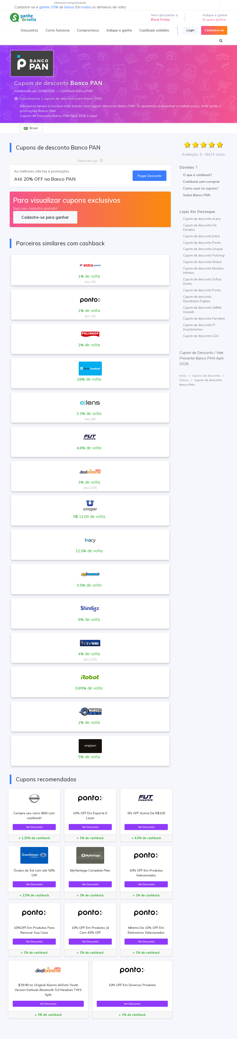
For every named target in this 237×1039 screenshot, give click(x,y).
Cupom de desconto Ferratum (204, 318)
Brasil (31, 128)
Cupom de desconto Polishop (204, 255)
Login (190, 30)
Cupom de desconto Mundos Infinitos (203, 270)
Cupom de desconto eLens (202, 219)
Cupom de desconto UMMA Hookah (202, 310)
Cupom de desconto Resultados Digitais (197, 299)
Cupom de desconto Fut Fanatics (199, 227)
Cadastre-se (214, 30)
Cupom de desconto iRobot (202, 262)
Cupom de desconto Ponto (202, 242)
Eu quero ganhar (214, 19)
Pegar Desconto (149, 176)
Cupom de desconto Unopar (203, 249)
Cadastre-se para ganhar (45, 217)
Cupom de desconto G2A (200, 336)
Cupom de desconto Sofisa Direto (202, 281)
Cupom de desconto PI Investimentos (199, 327)
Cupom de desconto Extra (201, 236)
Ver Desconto (34, 827)
